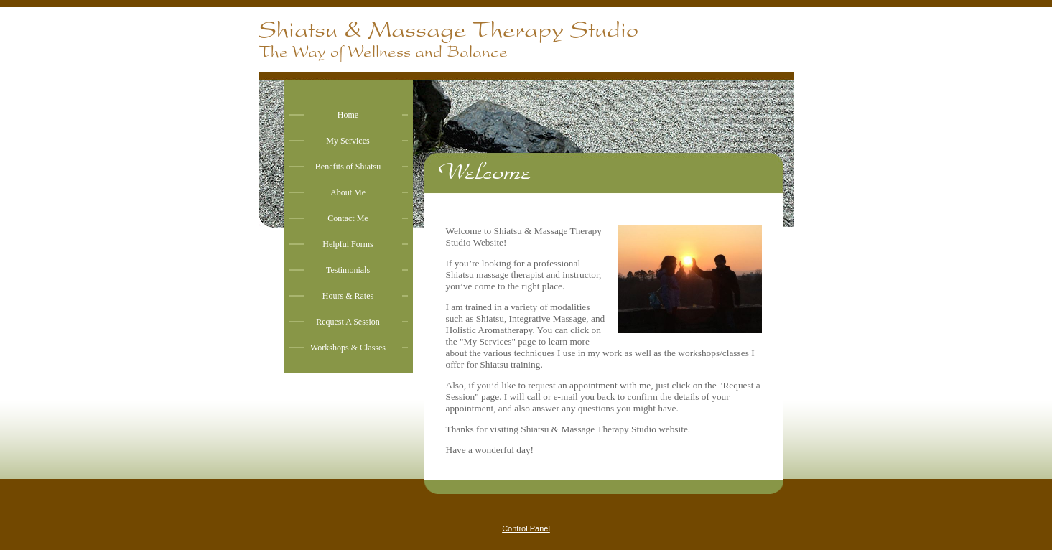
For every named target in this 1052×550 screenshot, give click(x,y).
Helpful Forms (347, 244)
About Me (348, 192)
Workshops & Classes (348, 347)
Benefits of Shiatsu (348, 167)
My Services (347, 141)
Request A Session (348, 322)
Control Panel (526, 528)
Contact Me (347, 218)
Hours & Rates (347, 296)
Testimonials (348, 270)
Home (348, 115)
